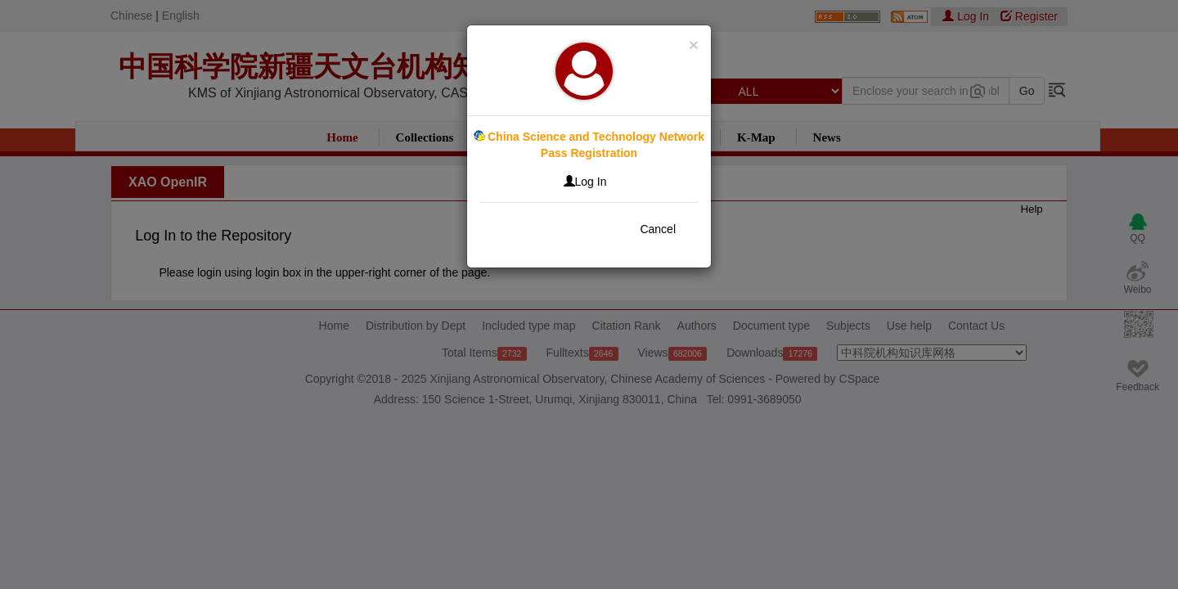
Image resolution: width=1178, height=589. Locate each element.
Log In (585, 181)
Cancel (658, 229)
